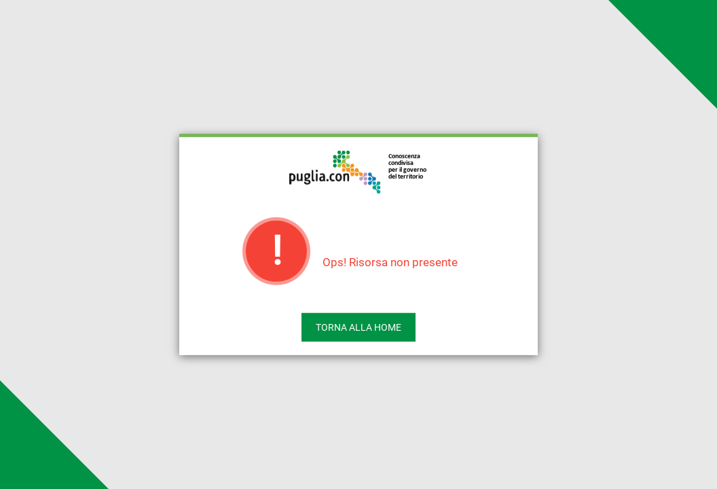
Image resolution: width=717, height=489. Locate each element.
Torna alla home (358, 327)
